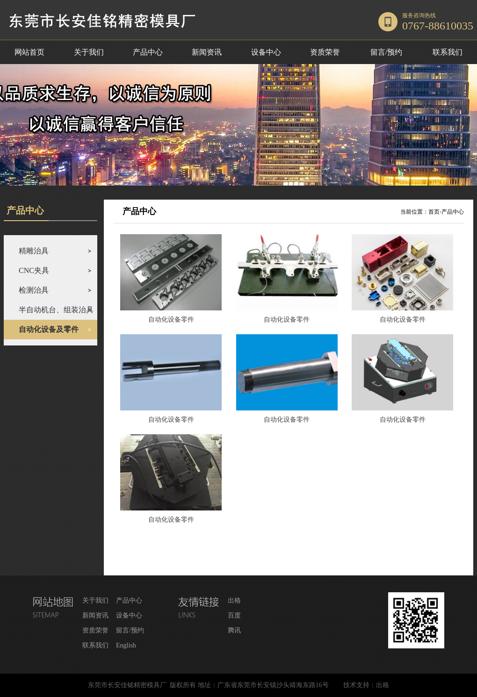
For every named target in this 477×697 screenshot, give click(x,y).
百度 (234, 615)
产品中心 (148, 52)
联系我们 (448, 52)
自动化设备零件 (171, 319)
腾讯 (234, 630)
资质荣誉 (325, 52)
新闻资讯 (207, 52)
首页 (434, 211)
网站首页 (29, 52)
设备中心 (266, 52)
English (126, 645)
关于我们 (89, 52)
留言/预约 (386, 52)
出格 (234, 600)
